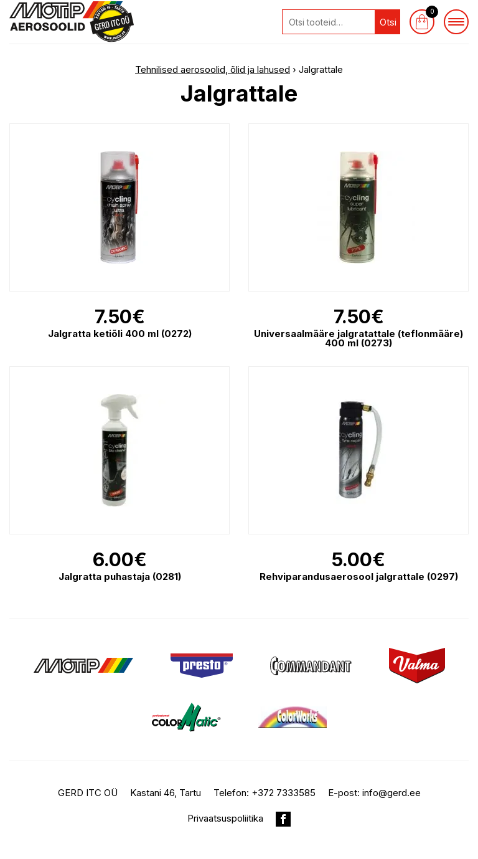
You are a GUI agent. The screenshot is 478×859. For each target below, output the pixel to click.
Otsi (388, 22)
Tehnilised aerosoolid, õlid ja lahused (212, 69)
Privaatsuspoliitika (225, 818)
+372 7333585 (283, 793)
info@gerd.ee (391, 793)
